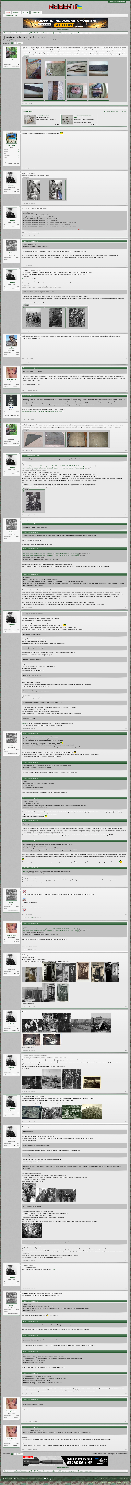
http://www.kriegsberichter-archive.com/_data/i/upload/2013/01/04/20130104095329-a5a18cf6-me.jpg (53, 466)
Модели (24, 279)
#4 (126, 235)
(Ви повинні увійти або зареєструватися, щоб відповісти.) (110, 1453)
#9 (126, 419)
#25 (126, 1449)
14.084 (17, 352)
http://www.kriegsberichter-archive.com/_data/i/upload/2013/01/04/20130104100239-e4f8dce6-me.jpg (53, 468)
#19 (126, 1091)
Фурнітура (123, 111)
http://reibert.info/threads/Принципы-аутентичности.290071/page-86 (43, 411)
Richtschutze (11, 185)
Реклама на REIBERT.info (65, 29)
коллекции (33, 281)
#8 (126, 390)
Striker (11, 253)
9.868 (17, 384)
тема (30, 279)
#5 (126, 265)
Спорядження (114, 111)
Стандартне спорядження (20, 40)
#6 (126, 331)
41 (18, 151)
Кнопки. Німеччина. (43, 116)
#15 (126, 914)
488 (18, 189)
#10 (126, 450)
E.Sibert (11, 348)
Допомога (96, 1478)
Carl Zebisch (11, 145)
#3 (126, 203)
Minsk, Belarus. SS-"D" (13, 261)
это (27, 283)
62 (18, 157)
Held (25, 362)
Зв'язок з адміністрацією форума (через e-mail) (29, 1478)
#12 (126, 607)
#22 (126, 1288)
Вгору (47, 1479)
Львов (17, 354)
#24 (126, 1421)
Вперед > (19, 43)
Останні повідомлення (10, 15)
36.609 (17, 412)
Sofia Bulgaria (15, 66)
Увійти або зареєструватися (117, 1)
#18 (126, 1050)
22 (18, 64)
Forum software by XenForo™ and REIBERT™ (104, 1482)
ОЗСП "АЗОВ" (15, 386)
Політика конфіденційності (120, 1478)
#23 (126, 1393)
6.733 (17, 160)
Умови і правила (105, 1478)
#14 (126, 885)
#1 (126, 103)
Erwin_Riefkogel (11, 379)
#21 (126, 1260)
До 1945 (106, 111)
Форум (8, 12)
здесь (39, 233)
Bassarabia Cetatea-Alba (13, 163)
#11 (126, 515)
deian (46, 40)
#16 (126, 946)
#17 (126, 1006)
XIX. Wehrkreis (15, 191)
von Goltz (24, 419)
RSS (50, 1479)
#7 (126, 358)
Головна (45, 1479)
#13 (126, 728)
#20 (126, 1121)
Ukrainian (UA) (9, 1478)
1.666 (17, 257)
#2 (126, 168)
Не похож (25, 723)
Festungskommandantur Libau (12, 415)
